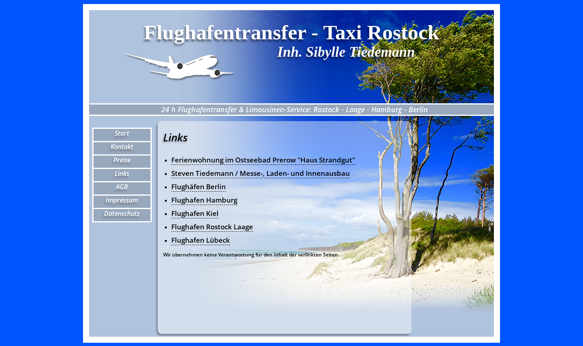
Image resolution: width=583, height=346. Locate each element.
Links (122, 173)
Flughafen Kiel (195, 213)
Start (122, 133)
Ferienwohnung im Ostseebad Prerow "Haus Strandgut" (263, 159)
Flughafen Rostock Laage (212, 226)
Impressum (122, 200)
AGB (122, 186)
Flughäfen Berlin (198, 186)
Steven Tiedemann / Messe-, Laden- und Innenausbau (260, 173)
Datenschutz (122, 213)
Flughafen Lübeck (200, 240)
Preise (122, 160)
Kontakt (122, 146)
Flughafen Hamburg (204, 200)
